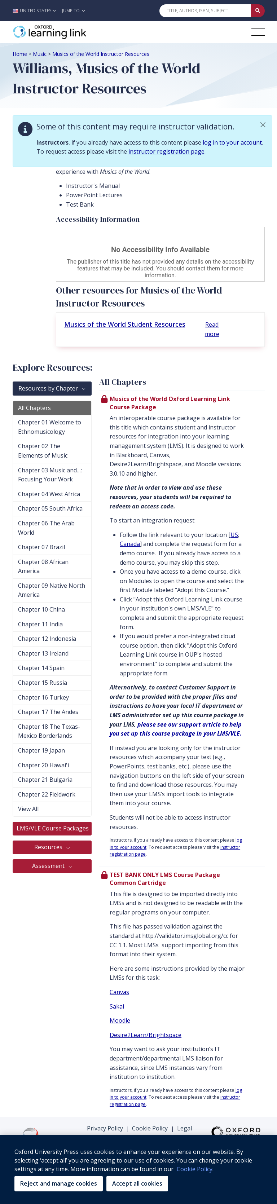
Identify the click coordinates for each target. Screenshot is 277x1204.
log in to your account (232, 142)
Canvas (119, 992)
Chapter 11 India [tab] (40, 624)
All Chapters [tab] (34, 408)
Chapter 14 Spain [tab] (41, 668)
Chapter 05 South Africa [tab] (50, 508)
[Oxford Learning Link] (67, 32)
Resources (49, 847)
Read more (212, 329)
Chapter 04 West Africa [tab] (49, 494)
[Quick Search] (205, 10)
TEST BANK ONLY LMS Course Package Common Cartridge (165, 879)
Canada (130, 544)
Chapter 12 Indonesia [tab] (47, 639)
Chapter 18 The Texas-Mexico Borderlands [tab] (49, 731)
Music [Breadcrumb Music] (40, 53)
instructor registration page (166, 151)
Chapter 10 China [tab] (41, 609)
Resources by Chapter (48, 388)
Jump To (73, 11)
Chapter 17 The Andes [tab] (48, 712)
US (234, 535)
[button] (36, 10)
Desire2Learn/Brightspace (145, 1035)
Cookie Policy (150, 1128)
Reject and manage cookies (58, 1183)
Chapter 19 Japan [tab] (41, 750)
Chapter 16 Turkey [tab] (43, 697)
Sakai (117, 1006)
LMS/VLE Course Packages (53, 828)
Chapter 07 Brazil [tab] (41, 547)
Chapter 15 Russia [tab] (42, 683)
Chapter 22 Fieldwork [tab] (46, 794)
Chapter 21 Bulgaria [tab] (45, 780)
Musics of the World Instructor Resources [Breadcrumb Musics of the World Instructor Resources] (100, 53)
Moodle (120, 1020)
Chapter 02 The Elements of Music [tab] (42, 450)
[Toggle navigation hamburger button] (258, 31)
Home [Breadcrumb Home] (20, 53)
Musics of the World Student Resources (124, 324)
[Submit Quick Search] (258, 10)
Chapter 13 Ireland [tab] (43, 653)
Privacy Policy (105, 1128)
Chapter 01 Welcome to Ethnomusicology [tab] (49, 427)
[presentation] (182, 628)
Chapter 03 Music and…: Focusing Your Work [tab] (50, 475)
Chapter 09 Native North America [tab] (51, 590)
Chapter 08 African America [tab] (43, 566)
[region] (138, 1169)
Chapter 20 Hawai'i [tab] (43, 765)
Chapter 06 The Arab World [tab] (46, 528)
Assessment (49, 866)
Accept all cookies (137, 1183)
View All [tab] (28, 809)
